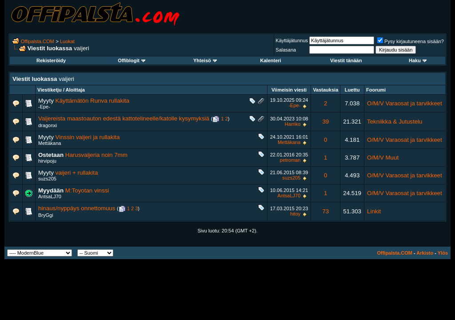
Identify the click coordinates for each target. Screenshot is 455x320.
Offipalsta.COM (37, 41)
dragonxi (47, 125)
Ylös (443, 253)
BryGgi (45, 215)
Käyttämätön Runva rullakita (93, 100)
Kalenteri (270, 60)
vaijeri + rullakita (77, 172)
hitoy (295, 213)
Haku (418, 60)
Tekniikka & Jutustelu (394, 121)
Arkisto (424, 253)
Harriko (292, 124)
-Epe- (44, 106)
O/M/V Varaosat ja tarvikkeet (404, 103)
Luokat (67, 41)
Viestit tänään (346, 60)
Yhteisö (205, 60)
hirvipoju (47, 161)
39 (325, 121)
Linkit (374, 211)
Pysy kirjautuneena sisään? (410, 41)
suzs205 (47, 178)
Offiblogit (131, 60)
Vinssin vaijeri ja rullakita (88, 137)
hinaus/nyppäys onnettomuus (76, 208)
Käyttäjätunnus (291, 40)
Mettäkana (49, 143)
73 (325, 211)
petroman (290, 160)
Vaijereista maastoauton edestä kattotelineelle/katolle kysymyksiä (123, 118)
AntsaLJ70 (49, 196)
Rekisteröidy (51, 60)
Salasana (285, 49)
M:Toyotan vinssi (87, 190)
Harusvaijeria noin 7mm (96, 155)
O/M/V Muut (383, 157)
